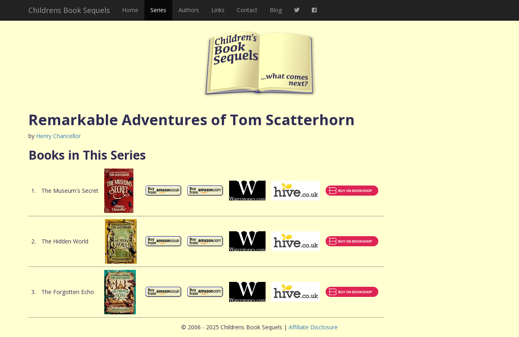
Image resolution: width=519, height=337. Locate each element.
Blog (276, 10)
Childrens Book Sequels (69, 10)
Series (158, 10)
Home (130, 10)
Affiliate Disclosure (313, 327)
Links (218, 10)
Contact (247, 10)
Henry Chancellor (58, 136)
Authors (188, 10)
